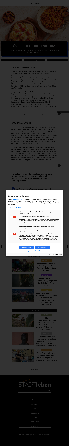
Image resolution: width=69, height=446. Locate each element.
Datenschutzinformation (14, 207)
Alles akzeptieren (26, 247)
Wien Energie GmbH (17, 199)
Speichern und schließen (34, 251)
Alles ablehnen (42, 247)
